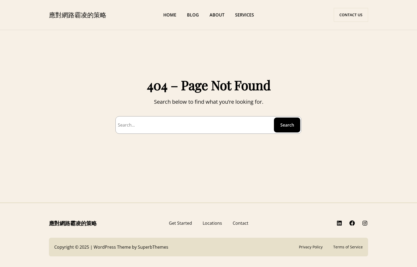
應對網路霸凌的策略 (77, 14)
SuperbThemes (153, 247)
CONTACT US (350, 14)
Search (287, 125)
